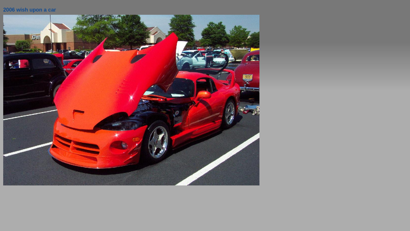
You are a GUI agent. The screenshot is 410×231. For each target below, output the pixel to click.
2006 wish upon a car (29, 10)
